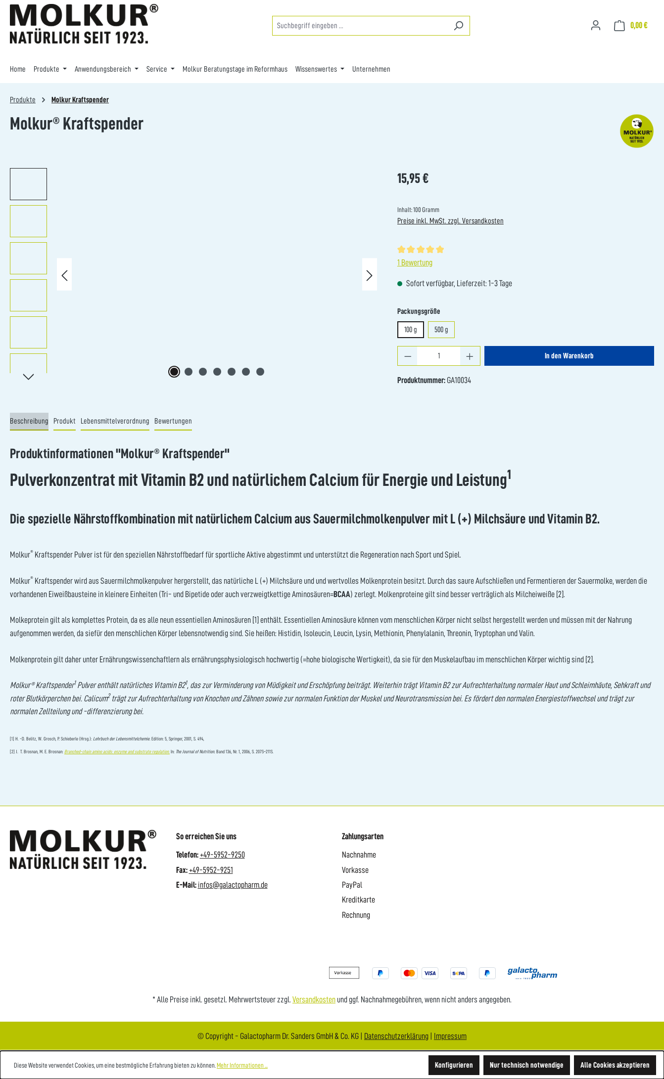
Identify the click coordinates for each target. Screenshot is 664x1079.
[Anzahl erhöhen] (470, 356)
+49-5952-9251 (211, 869)
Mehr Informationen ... (242, 1065)
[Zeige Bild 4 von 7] (217, 372)
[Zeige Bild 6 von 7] (246, 372)
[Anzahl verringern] (407, 356)
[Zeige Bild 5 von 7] (232, 372)
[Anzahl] (438, 356)
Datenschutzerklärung (396, 1036)
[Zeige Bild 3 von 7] (203, 372)
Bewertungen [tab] (173, 421)
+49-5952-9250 (222, 854)
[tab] (29, 422)
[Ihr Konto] (596, 25)
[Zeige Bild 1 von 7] (174, 372)
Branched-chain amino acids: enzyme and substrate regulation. (117, 751)
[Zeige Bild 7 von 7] (260, 372)
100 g (410, 330)
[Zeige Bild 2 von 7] (188, 372)
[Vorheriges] (64, 275)
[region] (193, 274)
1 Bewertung (414, 262)
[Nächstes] (369, 275)
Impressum (450, 1036)
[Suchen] (458, 26)
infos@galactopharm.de (233, 884)
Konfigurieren (454, 1065)
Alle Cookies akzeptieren (615, 1065)
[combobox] (359, 26)
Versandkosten (313, 999)
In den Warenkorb (569, 356)
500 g (441, 330)
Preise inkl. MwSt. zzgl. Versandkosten (450, 221)
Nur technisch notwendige (527, 1065)
